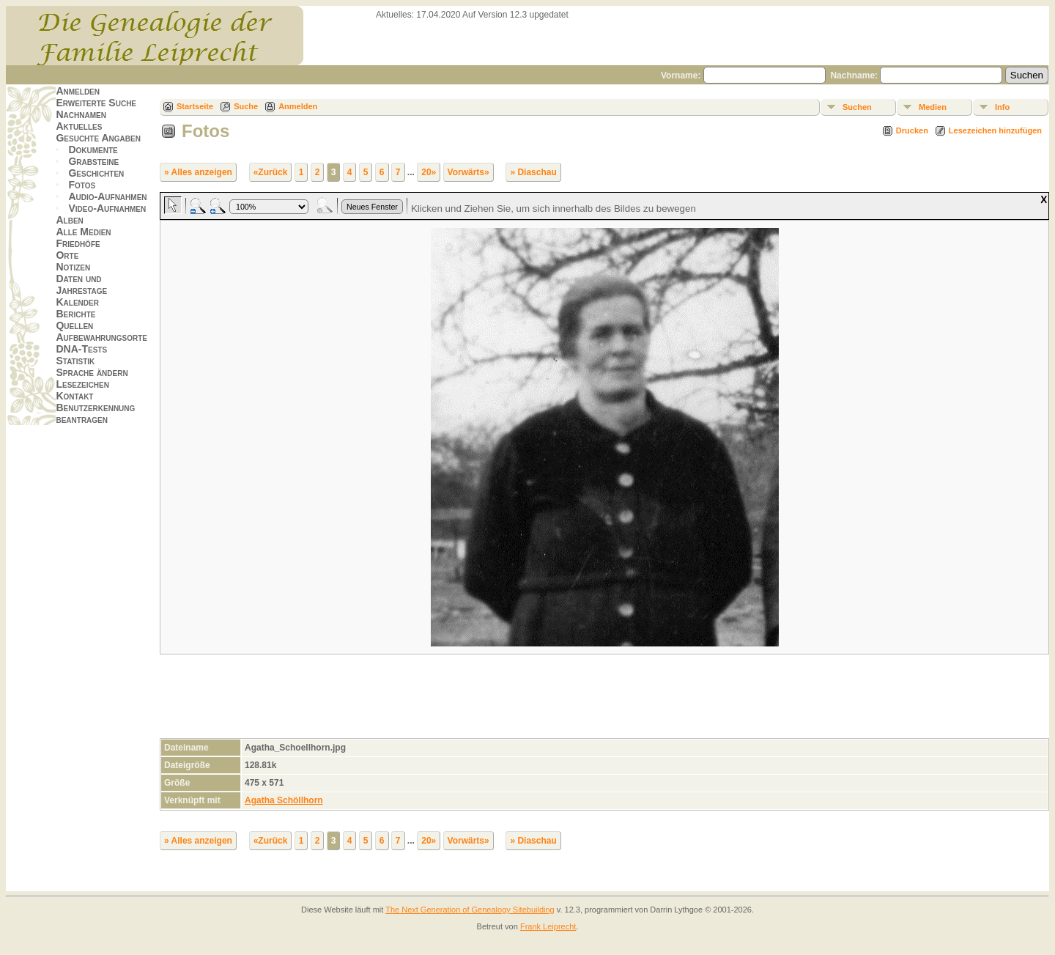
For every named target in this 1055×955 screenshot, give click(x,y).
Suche (246, 106)
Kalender (77, 302)
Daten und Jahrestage (81, 284)
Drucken (912, 130)
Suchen (857, 107)
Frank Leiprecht (548, 926)
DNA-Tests (81, 349)
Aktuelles (79, 126)
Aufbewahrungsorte (101, 337)
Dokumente (92, 149)
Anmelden (78, 91)
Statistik (75, 360)
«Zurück (270, 172)
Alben (69, 220)
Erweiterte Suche (96, 102)
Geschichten (96, 173)
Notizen (73, 267)
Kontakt (74, 396)
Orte (67, 255)
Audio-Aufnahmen (107, 196)
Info (1002, 107)
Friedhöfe (78, 243)
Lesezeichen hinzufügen (995, 130)
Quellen (74, 325)
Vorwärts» (468, 172)
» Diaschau (533, 172)
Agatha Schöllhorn (284, 800)
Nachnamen (81, 114)
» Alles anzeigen (198, 172)
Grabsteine (93, 161)
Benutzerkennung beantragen (95, 413)
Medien (933, 107)
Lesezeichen (82, 384)
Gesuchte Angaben (98, 138)
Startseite (195, 106)
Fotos (81, 185)
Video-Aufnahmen (107, 208)
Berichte (75, 314)
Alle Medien (83, 231)
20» (428, 172)
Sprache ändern (91, 372)
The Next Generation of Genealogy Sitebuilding (470, 909)
